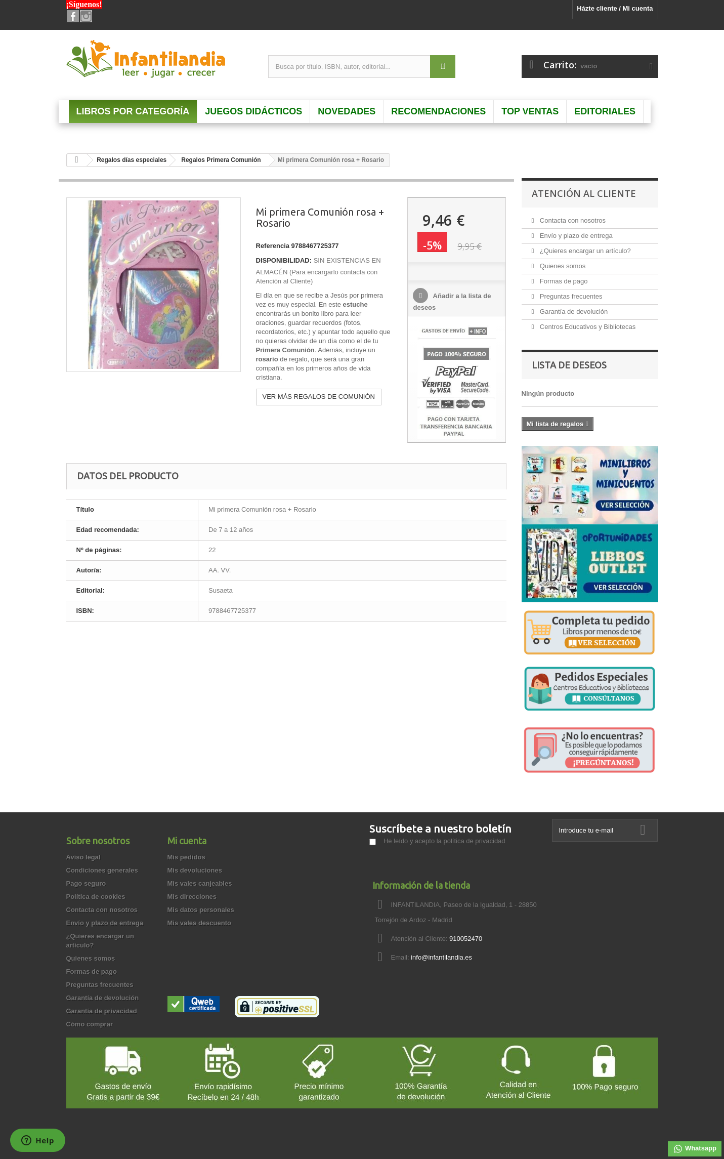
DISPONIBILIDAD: (284, 260)
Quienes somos (561, 266)
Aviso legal (83, 857)
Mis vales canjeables (199, 883)
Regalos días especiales (131, 159)
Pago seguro (86, 883)
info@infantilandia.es (441, 957)
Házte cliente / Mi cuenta (615, 8)
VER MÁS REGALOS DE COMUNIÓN (319, 396)
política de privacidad (474, 841)
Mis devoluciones (194, 870)
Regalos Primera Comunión (221, 159)
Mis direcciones (192, 896)
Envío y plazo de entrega (575, 235)
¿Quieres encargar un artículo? (584, 251)
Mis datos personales (200, 910)
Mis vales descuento (199, 923)
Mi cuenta (186, 841)
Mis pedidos (186, 857)
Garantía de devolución (573, 311)
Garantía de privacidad (101, 1011)
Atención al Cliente (584, 193)
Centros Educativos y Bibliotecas (586, 326)
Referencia (272, 246)
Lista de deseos (569, 365)
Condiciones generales (102, 870)
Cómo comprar (89, 1024)
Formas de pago (562, 281)
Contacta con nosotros (572, 220)
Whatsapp (694, 1149)
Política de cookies (95, 896)
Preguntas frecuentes (570, 296)
